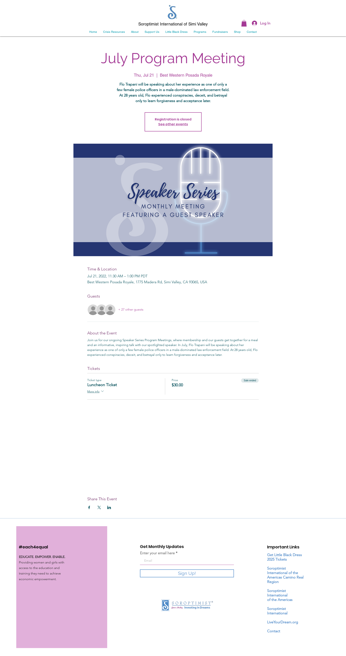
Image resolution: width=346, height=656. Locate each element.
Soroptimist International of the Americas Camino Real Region (285, 575)
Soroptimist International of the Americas (280, 595)
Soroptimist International (277, 610)
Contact (273, 631)
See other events (173, 124)
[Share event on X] (99, 507)
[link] (244, 23)
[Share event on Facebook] (89, 507)
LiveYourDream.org (282, 622)
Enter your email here (157, 553)
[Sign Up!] (187, 573)
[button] (220, 31)
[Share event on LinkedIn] (109, 507)
